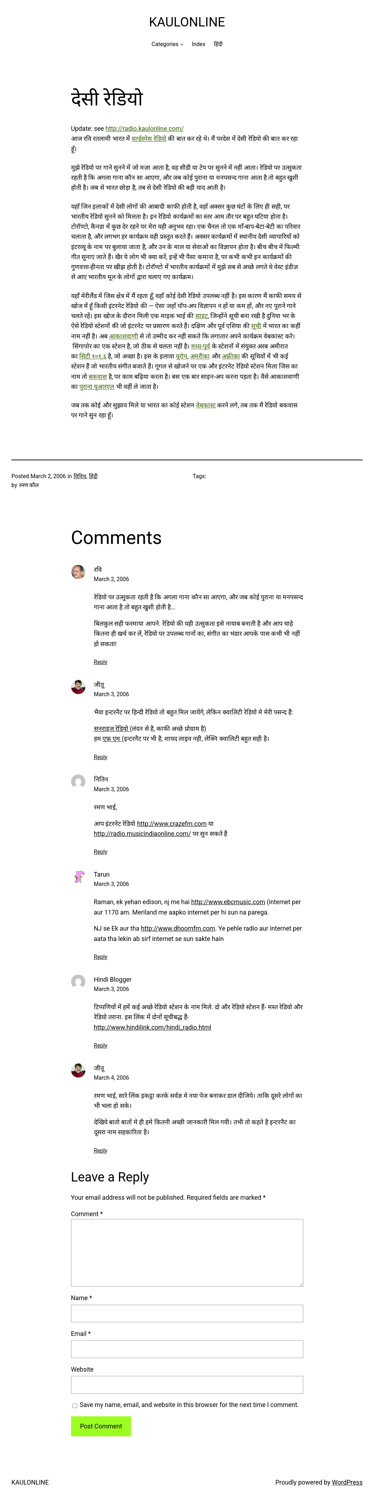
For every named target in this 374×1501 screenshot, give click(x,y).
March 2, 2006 (111, 579)
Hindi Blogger (113, 979)
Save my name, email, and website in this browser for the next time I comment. (189, 1404)
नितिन (101, 779)
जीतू (99, 684)
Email (81, 1333)
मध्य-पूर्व (200, 346)
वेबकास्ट (206, 405)
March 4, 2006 (111, 1077)
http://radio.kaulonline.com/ (144, 128)
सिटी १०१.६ (92, 356)
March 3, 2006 (111, 694)
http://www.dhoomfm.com (178, 928)
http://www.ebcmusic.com (228, 902)
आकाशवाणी (123, 336)
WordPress (347, 1482)
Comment (87, 1214)
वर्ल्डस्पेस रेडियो (148, 138)
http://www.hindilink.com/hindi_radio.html (152, 1027)
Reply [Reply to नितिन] (101, 851)
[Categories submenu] (181, 44)
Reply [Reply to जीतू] (101, 757)
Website (82, 1369)
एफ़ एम (112, 738)
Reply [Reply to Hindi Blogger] (101, 1045)
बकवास (98, 376)
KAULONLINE (187, 22)
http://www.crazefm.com (172, 823)
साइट (201, 315)
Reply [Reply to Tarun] (101, 956)
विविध (80, 476)
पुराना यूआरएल (96, 386)
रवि (98, 569)
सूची (256, 326)
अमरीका (200, 356)
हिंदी (93, 476)
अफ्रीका (231, 356)
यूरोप (181, 356)
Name (81, 1298)
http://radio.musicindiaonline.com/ (142, 833)
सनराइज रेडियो (112, 728)
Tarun (102, 874)
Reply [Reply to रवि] (101, 662)
